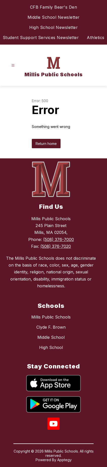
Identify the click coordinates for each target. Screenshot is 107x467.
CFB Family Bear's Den (53, 7)
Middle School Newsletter (54, 17)
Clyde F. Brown (51, 327)
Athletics (95, 37)
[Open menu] (13, 65)
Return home (46, 143)
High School (51, 347)
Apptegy (64, 460)
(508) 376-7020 (55, 246)
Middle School (51, 337)
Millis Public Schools (51, 317)
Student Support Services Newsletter (41, 37)
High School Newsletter (53, 27)
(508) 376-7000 (58, 239)
